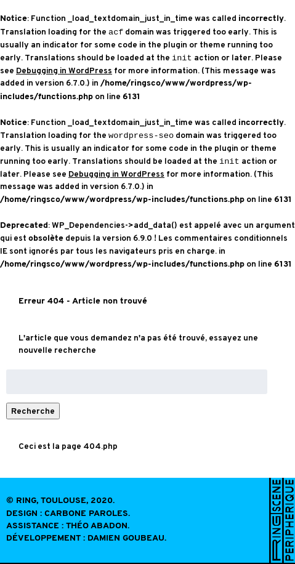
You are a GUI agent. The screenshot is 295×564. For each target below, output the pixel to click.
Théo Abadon (96, 526)
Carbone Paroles (86, 514)
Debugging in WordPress (64, 70)
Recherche (33, 411)
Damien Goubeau (125, 538)
